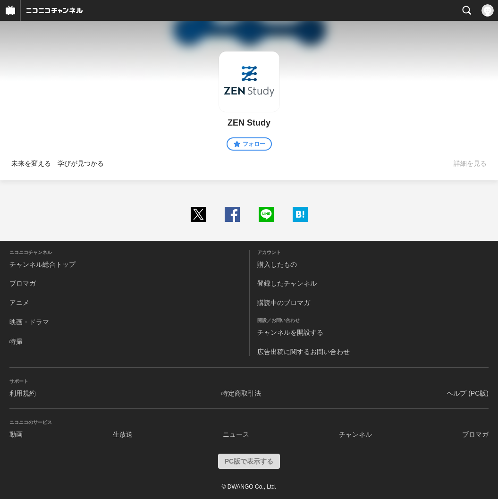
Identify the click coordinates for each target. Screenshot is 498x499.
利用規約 (22, 393)
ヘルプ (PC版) (468, 393)
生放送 (123, 434)
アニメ (19, 302)
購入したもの (277, 264)
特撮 (16, 341)
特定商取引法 (241, 393)
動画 (16, 434)
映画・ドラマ (29, 322)
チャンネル (355, 434)
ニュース (236, 434)
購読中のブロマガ (283, 302)
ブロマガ (22, 283)
